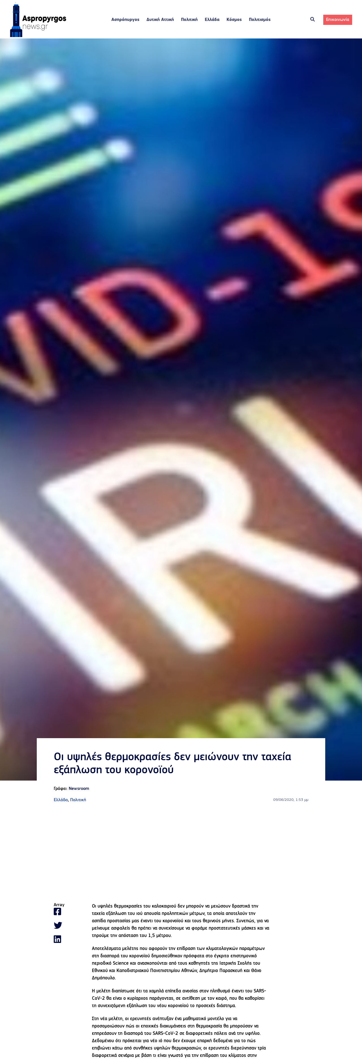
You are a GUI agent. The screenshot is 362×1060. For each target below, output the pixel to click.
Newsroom (79, 789)
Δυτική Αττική (160, 20)
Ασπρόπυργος (125, 20)
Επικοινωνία (337, 20)
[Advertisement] (181, 853)
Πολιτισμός (260, 20)
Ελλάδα (212, 20)
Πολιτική (189, 20)
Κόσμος (234, 20)
